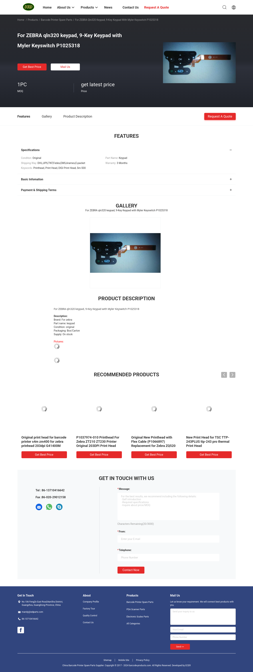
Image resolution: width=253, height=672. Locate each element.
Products (33, 19)
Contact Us (88, 622)
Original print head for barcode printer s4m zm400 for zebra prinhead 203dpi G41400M (43, 441)
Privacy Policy (143, 660)
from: (122, 531)
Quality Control (90, 615)
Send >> (180, 646)
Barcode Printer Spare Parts (56, 19)
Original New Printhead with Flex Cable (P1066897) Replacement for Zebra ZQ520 (153, 441)
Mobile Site (123, 660)
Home (20, 19)
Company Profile (91, 601)
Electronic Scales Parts (138, 616)
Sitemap (107, 660)
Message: (124, 488)
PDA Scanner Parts (136, 609)
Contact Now (131, 570)
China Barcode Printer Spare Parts (78, 665)
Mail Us (65, 67)
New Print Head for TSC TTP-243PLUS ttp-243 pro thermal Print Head (208, 441)
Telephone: (125, 550)
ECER (188, 665)
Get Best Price (32, 67)
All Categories (133, 623)
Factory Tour (89, 608)
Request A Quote (220, 116)
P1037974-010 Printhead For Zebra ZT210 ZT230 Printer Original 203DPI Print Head (97, 441)
